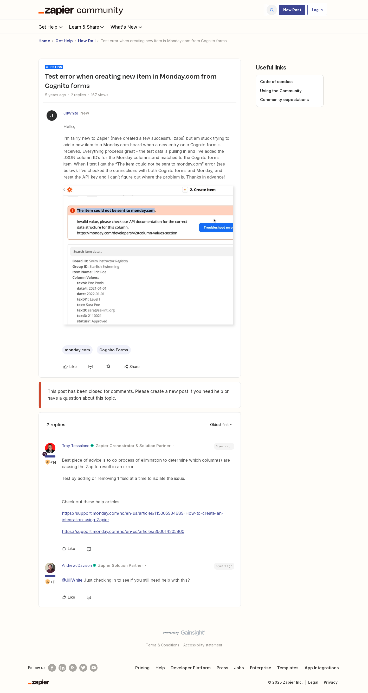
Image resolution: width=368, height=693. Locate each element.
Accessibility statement (202, 645)
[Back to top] (357, 637)
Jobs (239, 667)
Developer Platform (191, 667)
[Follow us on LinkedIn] (62, 668)
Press (222, 667)
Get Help (51, 27)
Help (160, 667)
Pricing (142, 667)
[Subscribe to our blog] (73, 668)
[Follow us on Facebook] (52, 668)
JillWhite (70, 113)
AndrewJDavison (77, 565)
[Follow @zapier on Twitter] (83, 668)
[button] (292, 10)
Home (44, 40)
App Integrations (322, 667)
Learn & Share (87, 27)
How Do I (86, 40)
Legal (313, 682)
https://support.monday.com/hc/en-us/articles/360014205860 (123, 531)
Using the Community (281, 90)
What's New (127, 27)
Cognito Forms (113, 349)
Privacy (331, 682)
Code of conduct (276, 81)
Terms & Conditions (162, 645)
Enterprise (260, 667)
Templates (288, 667)
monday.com (77, 349)
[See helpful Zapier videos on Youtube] (94, 668)
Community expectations (284, 99)
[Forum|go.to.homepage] (82, 10)
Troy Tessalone (75, 445)
